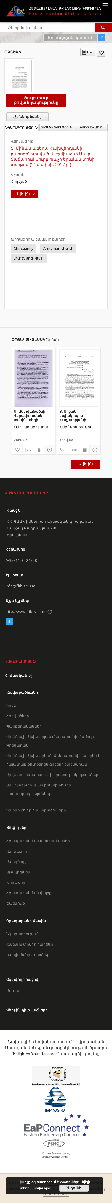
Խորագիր (15, 882)
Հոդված (19, 181)
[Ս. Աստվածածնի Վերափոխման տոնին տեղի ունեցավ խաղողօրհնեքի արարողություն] (33, 378)
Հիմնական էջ (18, 675)
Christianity (23, 248)
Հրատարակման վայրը (29, 892)
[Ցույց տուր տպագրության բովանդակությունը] (38, 450)
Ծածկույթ (15, 903)
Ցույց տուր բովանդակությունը (36, 100)
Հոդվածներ (17, 715)
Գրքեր (12, 705)
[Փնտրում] (103, 27)
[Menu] (105, 5)
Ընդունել (73, 1188)
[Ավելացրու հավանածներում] (101, 53)
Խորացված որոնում (70, 37)
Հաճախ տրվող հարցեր (29, 944)
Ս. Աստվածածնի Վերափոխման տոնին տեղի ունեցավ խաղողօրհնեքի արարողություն (29, 415)
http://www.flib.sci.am (25, 611)
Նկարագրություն (23, 933)
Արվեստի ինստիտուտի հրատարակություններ (52, 774)
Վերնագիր (16, 851)
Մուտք (12, 990)
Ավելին (86, 464)
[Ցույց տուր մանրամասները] (49, 450)
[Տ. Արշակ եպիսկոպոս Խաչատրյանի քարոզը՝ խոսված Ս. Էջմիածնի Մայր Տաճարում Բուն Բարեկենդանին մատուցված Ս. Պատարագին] (79, 378)
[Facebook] (9, 622)
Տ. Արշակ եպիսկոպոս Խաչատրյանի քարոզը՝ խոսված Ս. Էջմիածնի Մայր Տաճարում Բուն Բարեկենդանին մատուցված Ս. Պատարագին (78, 415)
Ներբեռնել (26, 117)
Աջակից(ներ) (18, 872)
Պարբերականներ (24, 726)
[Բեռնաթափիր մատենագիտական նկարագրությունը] (28, 450)
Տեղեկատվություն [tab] (56, 127)
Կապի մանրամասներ (27, 954)
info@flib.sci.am (21, 586)
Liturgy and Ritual (29, 258)
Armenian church (58, 248)
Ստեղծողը (16, 861)
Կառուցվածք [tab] (91, 127)
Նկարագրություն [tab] (21, 127)
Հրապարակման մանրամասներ (38, 840)
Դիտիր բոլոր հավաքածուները (36, 809)
